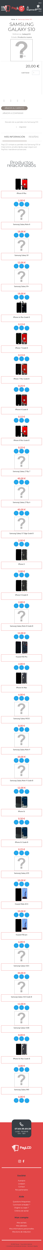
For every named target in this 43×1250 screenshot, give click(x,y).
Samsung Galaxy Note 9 (21, 750)
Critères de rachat (21, 1211)
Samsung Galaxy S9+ (21, 286)
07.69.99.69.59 (21, 1129)
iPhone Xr (21, 811)
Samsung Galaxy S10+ (21, 966)
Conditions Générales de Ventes (16, 1246)
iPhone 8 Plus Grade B (21, 440)
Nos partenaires (21, 1190)
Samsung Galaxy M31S (21, 719)
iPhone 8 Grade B (21, 409)
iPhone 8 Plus (21, 193)
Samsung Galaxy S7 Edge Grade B (21, 533)
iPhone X (21, 564)
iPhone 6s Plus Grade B (21, 317)
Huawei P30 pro (21, 935)
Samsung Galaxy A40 (21, 1090)
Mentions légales (33, 1246)
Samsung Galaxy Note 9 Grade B (21, 781)
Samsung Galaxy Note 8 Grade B (21, 626)
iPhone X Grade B (21, 595)
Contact (21, 1187)
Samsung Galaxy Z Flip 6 (21, 502)
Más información (14, 137)
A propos (21, 1181)
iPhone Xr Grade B (21, 842)
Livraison (21, 1184)
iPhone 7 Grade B (21, 348)
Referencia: (17, 34)
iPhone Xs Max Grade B (21, 1059)
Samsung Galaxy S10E (21, 1028)
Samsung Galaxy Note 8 (21, 224)
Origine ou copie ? (21, 1208)
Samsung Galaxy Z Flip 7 (21, 471)
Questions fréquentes (21, 1202)
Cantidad (25, 73)
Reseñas (34, 137)
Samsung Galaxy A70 (21, 873)
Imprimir (22, 127)
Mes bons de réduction (21, 1232)
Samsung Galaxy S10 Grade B (21, 997)
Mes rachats (21, 1223)
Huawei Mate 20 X (21, 904)
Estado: (14, 37)
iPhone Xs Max (21, 688)
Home (13, 19)
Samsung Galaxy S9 (21, 255)
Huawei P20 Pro (21, 657)
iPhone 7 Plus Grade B (21, 379)
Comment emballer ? (21, 1205)
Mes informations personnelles (21, 1229)
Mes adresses (21, 1226)
